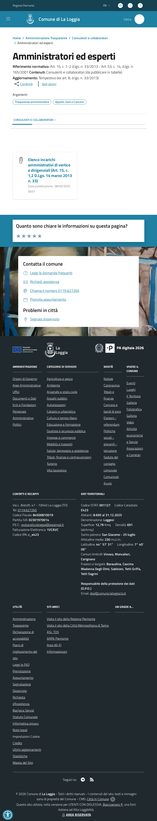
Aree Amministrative (27, 385)
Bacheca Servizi (23, 710)
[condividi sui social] (23, 84)
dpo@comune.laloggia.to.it (108, 593)
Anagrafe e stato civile (62, 391)
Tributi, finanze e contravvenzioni (69, 457)
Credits (17, 743)
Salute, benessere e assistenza (68, 450)
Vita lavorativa (56, 470)
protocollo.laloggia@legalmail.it (42, 524)
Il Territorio (134, 396)
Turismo (52, 463)
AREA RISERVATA (76, 814)
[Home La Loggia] (51, 19)
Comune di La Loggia (59, 19)
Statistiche (20, 756)
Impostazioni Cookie (26, 736)
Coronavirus (112, 385)
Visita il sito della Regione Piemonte (71, 618)
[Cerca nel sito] (139, 19)
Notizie (108, 378)
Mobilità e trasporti (59, 444)
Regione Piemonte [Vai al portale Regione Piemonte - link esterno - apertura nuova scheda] (23, 5)
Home (17, 38)
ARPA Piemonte (57, 638)
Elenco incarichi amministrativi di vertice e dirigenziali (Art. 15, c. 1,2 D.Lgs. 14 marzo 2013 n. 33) (50, 170)
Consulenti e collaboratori (90, 38)
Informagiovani (57, 651)
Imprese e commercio (61, 437)
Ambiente (53, 385)
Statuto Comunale (25, 716)
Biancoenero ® (113, 804)
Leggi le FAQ (21, 664)
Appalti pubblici (57, 398)
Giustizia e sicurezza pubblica (66, 431)
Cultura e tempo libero (62, 418)
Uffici (16, 391)
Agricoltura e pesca (60, 378)
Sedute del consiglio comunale (111, 464)
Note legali (20, 729)
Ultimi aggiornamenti (27, 749)
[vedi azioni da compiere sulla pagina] (45, 84)
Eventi (131, 383)
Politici (17, 424)
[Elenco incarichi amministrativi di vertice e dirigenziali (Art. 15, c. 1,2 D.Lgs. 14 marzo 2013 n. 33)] (21, 160)
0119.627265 (27, 510)
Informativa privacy (26, 723)
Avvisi (108, 483)
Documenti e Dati (24, 398)
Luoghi (131, 389)
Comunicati (111, 476)
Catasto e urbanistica (61, 411)
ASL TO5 (53, 631)
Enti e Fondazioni (24, 404)
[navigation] (8, 18)
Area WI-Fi (54, 645)
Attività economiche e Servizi (135, 435)
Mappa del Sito (23, 762)
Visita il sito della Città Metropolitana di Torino (78, 625)
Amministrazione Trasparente (46, 38)
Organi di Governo (25, 378)
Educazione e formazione (64, 424)
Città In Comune (98, 798)
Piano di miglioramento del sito (25, 652)
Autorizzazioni (56, 404)
